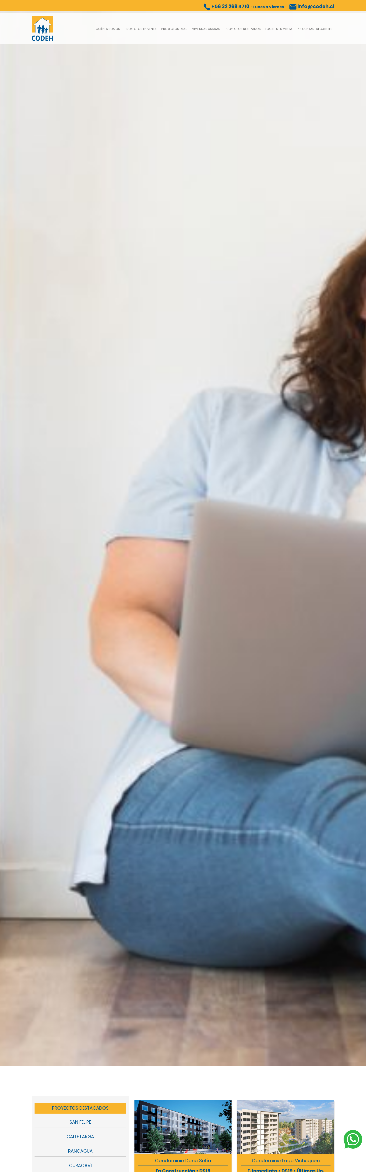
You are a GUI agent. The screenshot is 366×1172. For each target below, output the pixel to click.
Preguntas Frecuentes (314, 30)
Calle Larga (80, 1139)
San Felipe (80, 1125)
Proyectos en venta (141, 30)
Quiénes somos (108, 30)
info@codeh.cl (311, 6)
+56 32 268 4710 (244, 6)
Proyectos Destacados (80, 1110)
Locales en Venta (278, 30)
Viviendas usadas (206, 30)
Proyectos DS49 (174, 30)
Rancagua (80, 1153)
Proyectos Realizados (243, 30)
